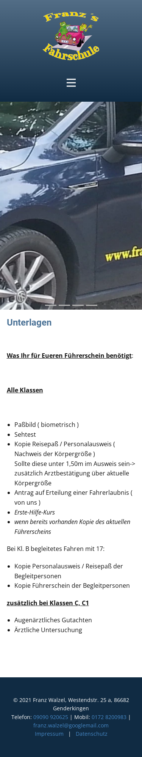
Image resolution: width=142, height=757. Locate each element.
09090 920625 (50, 717)
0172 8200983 (109, 717)
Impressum (49, 733)
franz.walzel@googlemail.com (71, 725)
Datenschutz (92, 733)
